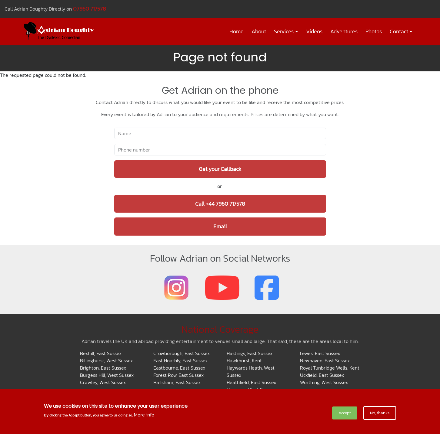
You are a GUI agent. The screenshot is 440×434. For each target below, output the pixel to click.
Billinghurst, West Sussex (106, 360)
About (259, 31)
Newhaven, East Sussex (325, 360)
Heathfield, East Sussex (251, 382)
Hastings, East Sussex (249, 353)
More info (144, 414)
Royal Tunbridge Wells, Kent (329, 367)
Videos (314, 31)
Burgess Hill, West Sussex (107, 375)
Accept (344, 413)
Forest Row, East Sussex (178, 375)
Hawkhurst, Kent (244, 360)
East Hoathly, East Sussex (180, 360)
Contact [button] (399, 31)
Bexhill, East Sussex (101, 353)
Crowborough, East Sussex (181, 353)
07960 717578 (89, 9)
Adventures (344, 31)
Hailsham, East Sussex (177, 382)
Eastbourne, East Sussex (179, 367)
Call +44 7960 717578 (220, 204)
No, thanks (379, 413)
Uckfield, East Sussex (322, 375)
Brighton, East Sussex (103, 367)
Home (236, 31)
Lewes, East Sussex (320, 353)
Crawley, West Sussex (103, 382)
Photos (373, 31)
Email (220, 226)
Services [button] (284, 31)
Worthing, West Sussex (324, 382)
